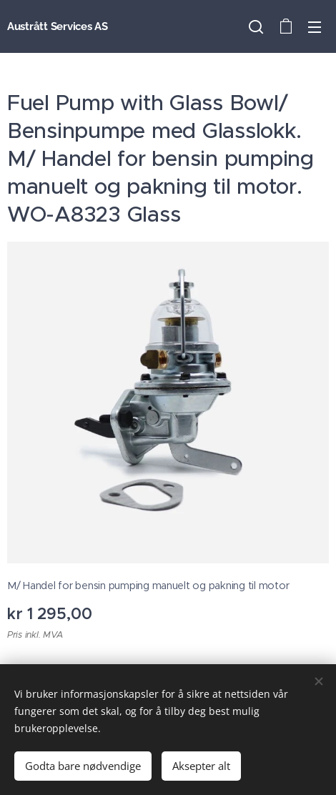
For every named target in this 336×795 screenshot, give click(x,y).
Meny (314, 27)
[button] (256, 26)
